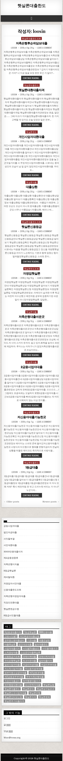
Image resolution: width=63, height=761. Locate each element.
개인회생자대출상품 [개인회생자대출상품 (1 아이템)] (29, 636)
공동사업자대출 (11, 526)
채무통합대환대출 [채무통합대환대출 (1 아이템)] (13, 684)
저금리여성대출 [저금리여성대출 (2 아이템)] (30, 664)
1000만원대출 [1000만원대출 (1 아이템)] (45, 632)
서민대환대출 (10, 545)
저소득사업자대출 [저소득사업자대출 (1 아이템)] (13, 668)
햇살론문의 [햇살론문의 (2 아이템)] (28, 688)
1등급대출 (31, 467)
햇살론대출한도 (31, 5)
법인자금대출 (10, 532)
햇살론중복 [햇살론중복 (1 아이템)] (44, 697)
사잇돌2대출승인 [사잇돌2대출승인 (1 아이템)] (31, 648)
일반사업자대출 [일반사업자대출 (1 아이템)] (12, 664)
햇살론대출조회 (31, 412)
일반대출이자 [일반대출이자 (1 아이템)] (45, 660)
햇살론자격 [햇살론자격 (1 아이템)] (30, 697)
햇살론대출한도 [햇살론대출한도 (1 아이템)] (12, 688)
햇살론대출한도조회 (31, 38)
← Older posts (11, 501)
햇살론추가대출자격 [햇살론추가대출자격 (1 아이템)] (14, 701)
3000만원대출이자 (13, 551)
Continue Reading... (31, 78)
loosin (14, 48)
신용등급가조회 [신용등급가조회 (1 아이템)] (12, 656)
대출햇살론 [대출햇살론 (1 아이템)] (10, 644)
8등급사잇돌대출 (12, 615)
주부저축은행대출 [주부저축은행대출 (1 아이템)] (35, 676)
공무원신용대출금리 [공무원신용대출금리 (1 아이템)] (14, 640)
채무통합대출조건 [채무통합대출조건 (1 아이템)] (31, 680)
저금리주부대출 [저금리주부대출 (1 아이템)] (48, 664)
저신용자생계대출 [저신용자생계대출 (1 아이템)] (34, 668)
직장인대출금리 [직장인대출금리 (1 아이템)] (12, 680)
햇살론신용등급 (31, 227)
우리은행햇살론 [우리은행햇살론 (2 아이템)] (12, 660)
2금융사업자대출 (31, 367)
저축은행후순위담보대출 (31, 43)
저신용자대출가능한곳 (31, 417)
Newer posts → (51, 501)
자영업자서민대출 (12, 583)
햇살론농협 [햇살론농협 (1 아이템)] (48, 684)
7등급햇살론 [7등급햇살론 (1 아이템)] (30, 632)
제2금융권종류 (11, 558)
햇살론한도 (31, 131)
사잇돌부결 (9, 539)
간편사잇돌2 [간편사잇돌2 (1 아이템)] (11, 636)
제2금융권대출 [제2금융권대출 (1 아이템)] (36, 672)
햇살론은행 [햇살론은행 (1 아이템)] (34, 693)
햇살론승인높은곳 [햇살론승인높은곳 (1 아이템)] (45, 688)
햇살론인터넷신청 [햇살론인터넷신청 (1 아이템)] (13, 697)
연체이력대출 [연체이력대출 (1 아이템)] (29, 656)
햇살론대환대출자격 (31, 90)
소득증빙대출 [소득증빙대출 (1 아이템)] (11, 652)
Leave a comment (44, 48)
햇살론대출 (31, 182)
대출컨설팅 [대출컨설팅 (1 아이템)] (44, 640)
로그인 (7, 718)
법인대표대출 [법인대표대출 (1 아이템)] (25, 644)
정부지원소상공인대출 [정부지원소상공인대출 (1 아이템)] (15, 672)
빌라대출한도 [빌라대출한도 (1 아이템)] (41, 644)
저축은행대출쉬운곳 (31, 317)
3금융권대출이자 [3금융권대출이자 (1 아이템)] (13, 632)
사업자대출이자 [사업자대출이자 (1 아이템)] (12, 648)
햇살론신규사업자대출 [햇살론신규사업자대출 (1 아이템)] (15, 693)
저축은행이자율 (11, 564)
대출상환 (31, 187)
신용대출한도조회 (12, 590)
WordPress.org (12, 737)
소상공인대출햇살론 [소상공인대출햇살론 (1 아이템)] (30, 652)
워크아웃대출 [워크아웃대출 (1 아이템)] (29, 660)
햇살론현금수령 (11, 609)
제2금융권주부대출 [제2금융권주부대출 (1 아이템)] (14, 676)
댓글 (8, 731)
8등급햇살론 (10, 570)
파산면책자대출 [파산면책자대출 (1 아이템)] (32, 684)
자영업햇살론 (31, 273)
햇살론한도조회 (31, 268)
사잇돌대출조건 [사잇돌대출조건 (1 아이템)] (50, 648)
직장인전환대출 (11, 602)
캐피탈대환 (9, 577)
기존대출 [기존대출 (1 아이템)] (31, 640)
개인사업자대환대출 (31, 137)
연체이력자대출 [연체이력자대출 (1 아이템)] (46, 656)
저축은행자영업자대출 (15, 596)
